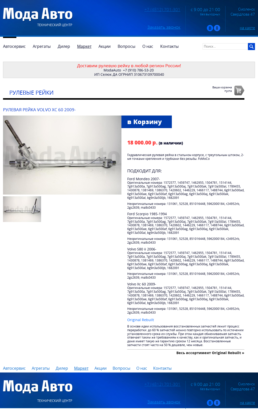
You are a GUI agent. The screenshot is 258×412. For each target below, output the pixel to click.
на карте (247, 27)
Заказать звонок (163, 27)
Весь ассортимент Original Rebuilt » (210, 352)
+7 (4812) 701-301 (162, 9)
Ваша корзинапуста (222, 88)
